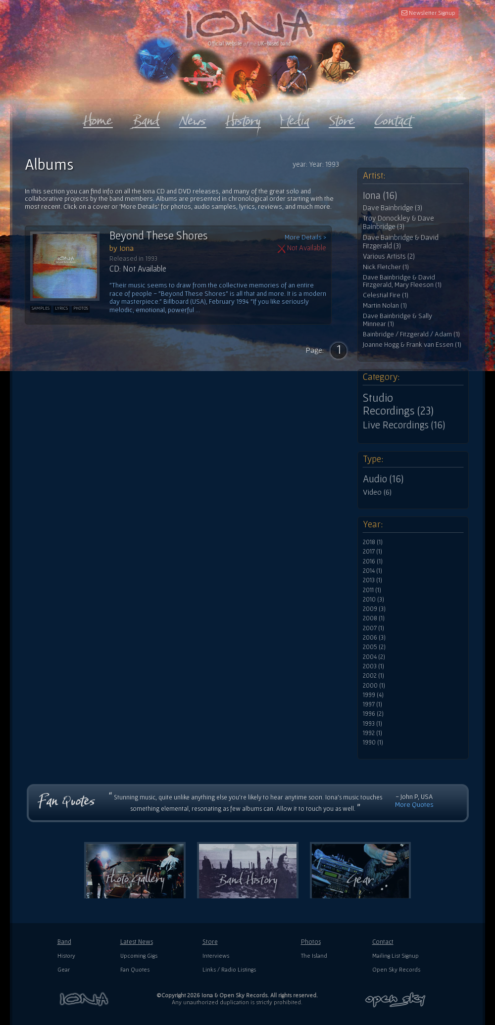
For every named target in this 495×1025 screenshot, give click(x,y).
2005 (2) (374, 647)
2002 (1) (373, 675)
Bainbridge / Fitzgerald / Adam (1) (411, 334)
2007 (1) (373, 628)
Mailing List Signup (395, 955)
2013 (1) (372, 580)
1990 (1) (373, 742)
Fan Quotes (134, 969)
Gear (63, 969)
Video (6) (377, 491)
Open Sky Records (396, 969)
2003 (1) (373, 666)
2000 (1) (374, 685)
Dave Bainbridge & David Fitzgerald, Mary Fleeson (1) (402, 281)
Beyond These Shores (158, 235)
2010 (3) (373, 599)
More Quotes (414, 804)
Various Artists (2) (389, 256)
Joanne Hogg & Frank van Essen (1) (412, 344)
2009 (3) (374, 609)
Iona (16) (380, 195)
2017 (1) (372, 551)
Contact (383, 941)
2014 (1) (372, 570)
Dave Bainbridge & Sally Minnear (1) (397, 319)
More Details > (305, 237)
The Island (314, 955)
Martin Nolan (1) (385, 305)
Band (64, 941)
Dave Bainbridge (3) (392, 208)
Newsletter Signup (428, 12)
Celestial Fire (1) (385, 295)
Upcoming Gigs (138, 955)
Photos (311, 941)
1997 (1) (372, 704)
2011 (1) (372, 590)
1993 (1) (372, 723)
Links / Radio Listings (229, 969)
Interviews (215, 955)
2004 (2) (374, 656)
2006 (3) (374, 637)
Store (210, 941)
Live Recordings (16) (404, 424)
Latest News (136, 941)
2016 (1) (373, 561)
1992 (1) (372, 733)
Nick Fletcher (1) (386, 267)
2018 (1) (373, 542)
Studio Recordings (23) (398, 404)
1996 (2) (373, 713)
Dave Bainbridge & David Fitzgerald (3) (401, 241)
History (66, 955)
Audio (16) (383, 478)
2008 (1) (374, 618)
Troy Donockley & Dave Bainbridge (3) (398, 222)
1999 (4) (373, 695)
